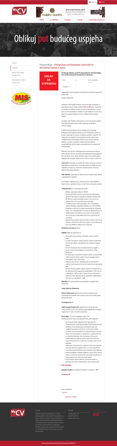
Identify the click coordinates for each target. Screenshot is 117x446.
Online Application (66, 365)
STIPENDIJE (15, 68)
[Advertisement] (21, 140)
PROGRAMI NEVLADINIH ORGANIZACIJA (18, 81)
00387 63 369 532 (74, 416)
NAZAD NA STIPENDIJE (71, 397)
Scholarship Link (65, 374)
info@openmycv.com (74, 414)
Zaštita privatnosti (58, 443)
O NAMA (41, 20)
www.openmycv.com (74, 418)
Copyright (66, 443)
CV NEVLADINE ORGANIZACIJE (97, 20)
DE (104, 2)
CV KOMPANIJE (54, 20)
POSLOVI (14, 63)
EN (102, 2)
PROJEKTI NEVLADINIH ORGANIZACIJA (18, 74)
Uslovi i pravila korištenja (47, 443)
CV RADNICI (67, 20)
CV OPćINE (79, 20)
